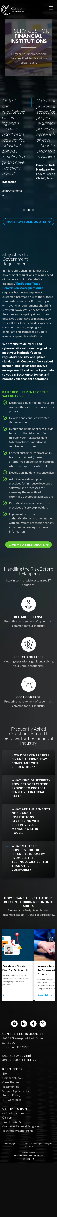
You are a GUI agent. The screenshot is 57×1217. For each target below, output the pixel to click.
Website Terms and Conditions (28, 1155)
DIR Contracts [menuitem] (11, 1099)
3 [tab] (33, 210)
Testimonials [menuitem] (10, 1086)
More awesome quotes (26, 221)
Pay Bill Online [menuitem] (12, 1122)
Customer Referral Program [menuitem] (20, 1126)
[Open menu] (51, 7)
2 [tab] (28, 210)
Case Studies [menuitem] (10, 1082)
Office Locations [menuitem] (13, 1113)
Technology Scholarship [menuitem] (18, 1130)
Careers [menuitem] (7, 1117)
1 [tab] (23, 210)
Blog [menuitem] (5, 1073)
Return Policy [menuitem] (11, 1095)
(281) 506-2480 (12, 1055)
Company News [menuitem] (12, 1078)
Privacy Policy (28, 1152)
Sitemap (27, 1158)
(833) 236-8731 (12, 1060)
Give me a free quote (26, 544)
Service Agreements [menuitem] (15, 1091)
